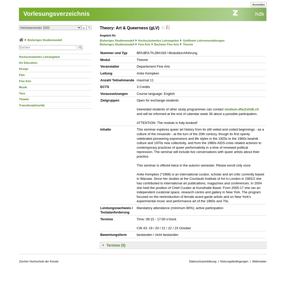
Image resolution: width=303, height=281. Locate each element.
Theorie (188, 44)
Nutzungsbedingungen (234, 261)
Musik (23, 87)
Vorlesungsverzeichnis (56, 13)
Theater (24, 99)
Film (22, 74)
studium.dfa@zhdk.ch (242, 109)
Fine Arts (25, 81)
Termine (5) (115, 245)
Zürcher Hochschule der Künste (39, 261)
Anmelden (258, 4)
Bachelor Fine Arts (166, 44)
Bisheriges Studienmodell (44, 40)
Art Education (28, 62)
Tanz (22, 93)
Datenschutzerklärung (202, 261)
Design (23, 68)
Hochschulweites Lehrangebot (39, 56)
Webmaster (259, 261)
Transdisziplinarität (31, 105)
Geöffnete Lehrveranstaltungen (204, 40)
